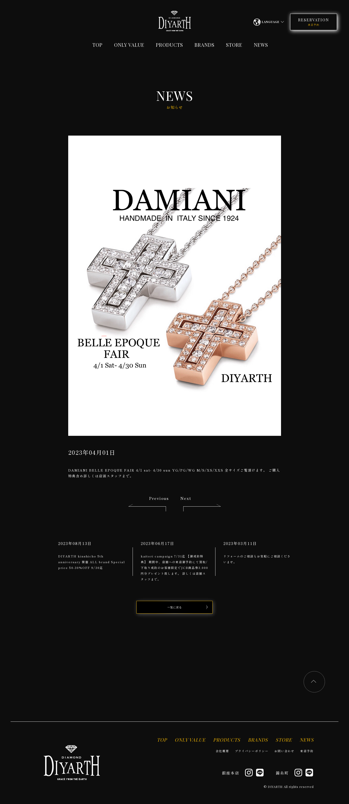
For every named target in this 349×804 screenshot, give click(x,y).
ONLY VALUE (129, 44)
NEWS (261, 44)
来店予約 (307, 751)
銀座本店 (230, 773)
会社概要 (222, 751)
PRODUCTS (169, 44)
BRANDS (204, 44)
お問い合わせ (284, 751)
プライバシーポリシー (252, 751)
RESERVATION (313, 21)
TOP (97, 44)
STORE (234, 44)
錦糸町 (282, 773)
